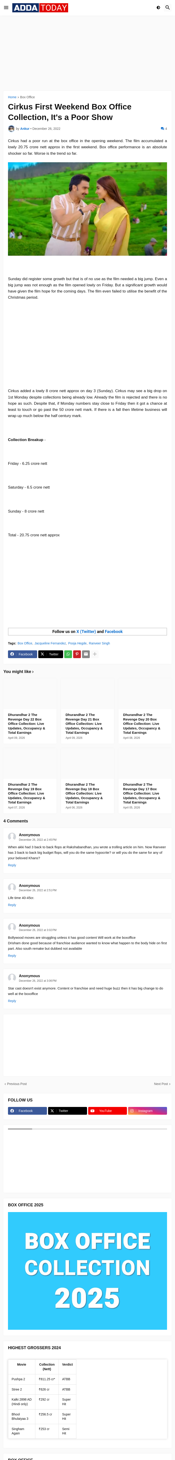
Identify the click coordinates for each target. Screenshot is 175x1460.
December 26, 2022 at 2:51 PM (38, 890)
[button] (6, 8)
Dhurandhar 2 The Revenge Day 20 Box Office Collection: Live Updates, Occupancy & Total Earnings (141, 723)
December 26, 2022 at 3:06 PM (38, 980)
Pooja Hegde (77, 643)
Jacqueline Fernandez (50, 643)
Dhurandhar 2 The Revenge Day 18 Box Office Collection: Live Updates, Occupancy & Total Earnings (84, 793)
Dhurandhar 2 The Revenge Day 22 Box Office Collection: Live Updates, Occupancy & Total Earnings (26, 723)
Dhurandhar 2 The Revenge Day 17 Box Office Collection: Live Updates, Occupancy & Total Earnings (141, 793)
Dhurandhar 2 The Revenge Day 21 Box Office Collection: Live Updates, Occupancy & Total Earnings (84, 723)
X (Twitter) (86, 631)
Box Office (27, 97)
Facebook (114, 631)
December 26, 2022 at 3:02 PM (38, 930)
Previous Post (17, 1084)
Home (12, 97)
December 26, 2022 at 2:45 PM (38, 839)
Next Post (161, 1084)
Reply (12, 865)
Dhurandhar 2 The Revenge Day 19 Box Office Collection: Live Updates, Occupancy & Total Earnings (26, 793)
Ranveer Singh (99, 643)
